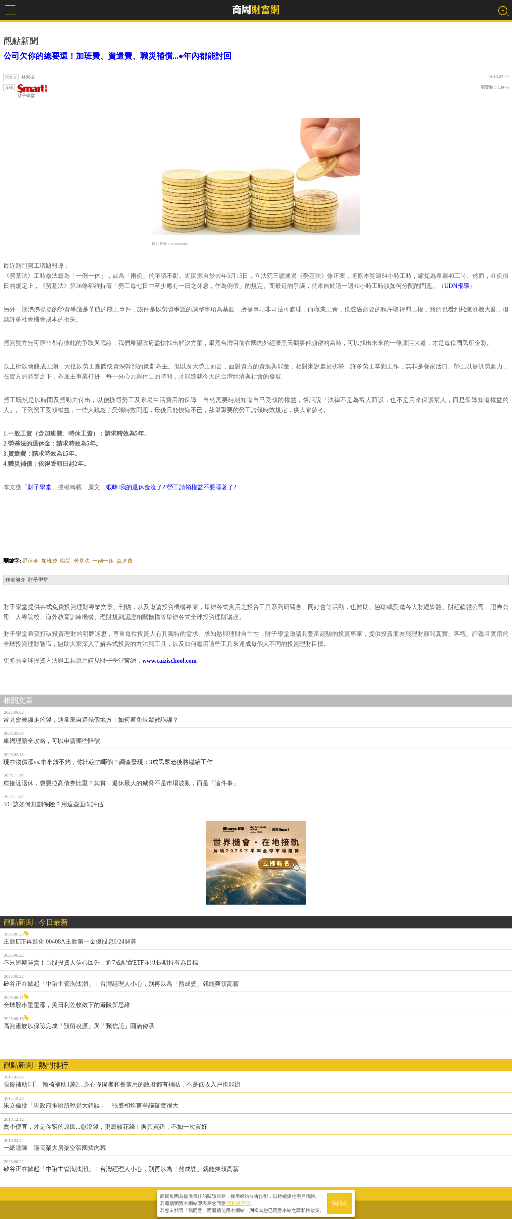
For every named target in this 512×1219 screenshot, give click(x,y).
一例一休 (103, 561)
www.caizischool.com (169, 660)
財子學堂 (32, 91)
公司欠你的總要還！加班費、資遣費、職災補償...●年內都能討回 (117, 56)
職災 (65, 561)
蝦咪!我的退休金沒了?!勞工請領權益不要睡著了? (171, 487)
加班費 (49, 561)
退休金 (30, 561)
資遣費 (124, 561)
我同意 (339, 1203)
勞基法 (81, 561)
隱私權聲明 (238, 1202)
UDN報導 (456, 286)
